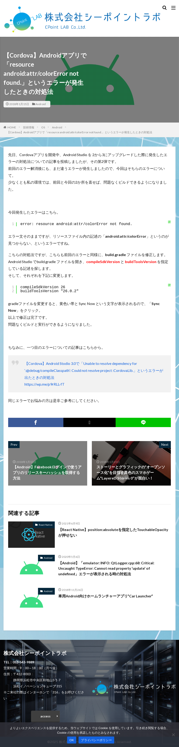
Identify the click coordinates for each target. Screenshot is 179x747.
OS (43, 127)
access (45, 716)
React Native (45, 524)
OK (71, 740)
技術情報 (28, 127)
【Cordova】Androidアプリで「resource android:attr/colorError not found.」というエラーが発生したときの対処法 (79, 132)
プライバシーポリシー (96, 740)
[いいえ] (173, 734)
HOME (11, 127)
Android (40, 104)
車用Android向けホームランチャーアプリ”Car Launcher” (106, 596)
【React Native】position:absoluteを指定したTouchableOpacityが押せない (114, 532)
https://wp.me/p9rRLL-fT (44, 384)
